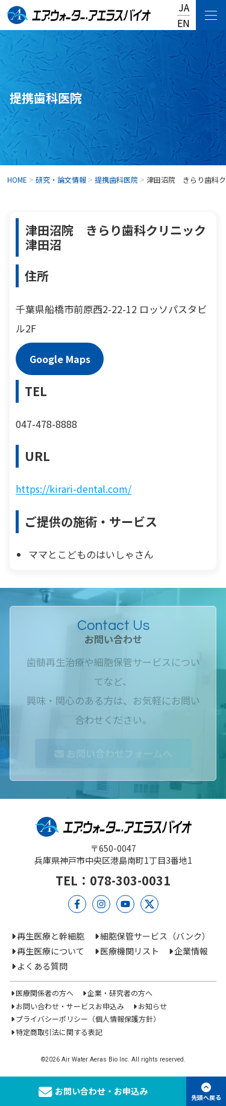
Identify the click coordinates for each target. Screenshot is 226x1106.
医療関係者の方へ (45, 993)
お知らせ (152, 1006)
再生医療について (50, 951)
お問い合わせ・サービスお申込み (70, 1006)
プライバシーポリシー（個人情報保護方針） (88, 1018)
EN (183, 23)
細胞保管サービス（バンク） (155, 936)
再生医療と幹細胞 (50, 936)
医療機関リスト (129, 951)
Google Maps (60, 359)
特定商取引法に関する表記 (59, 1032)
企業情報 (191, 951)
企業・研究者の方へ (119, 993)
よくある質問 (42, 966)
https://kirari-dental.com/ (73, 488)
